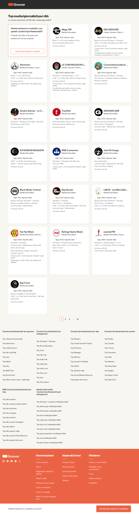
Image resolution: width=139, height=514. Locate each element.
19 (77, 319)
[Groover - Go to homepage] (19, 456)
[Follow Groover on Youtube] (12, 461)
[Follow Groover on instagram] (4, 461)
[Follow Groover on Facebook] (8, 461)
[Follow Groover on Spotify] (16, 461)
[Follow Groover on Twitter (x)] (20, 461)
